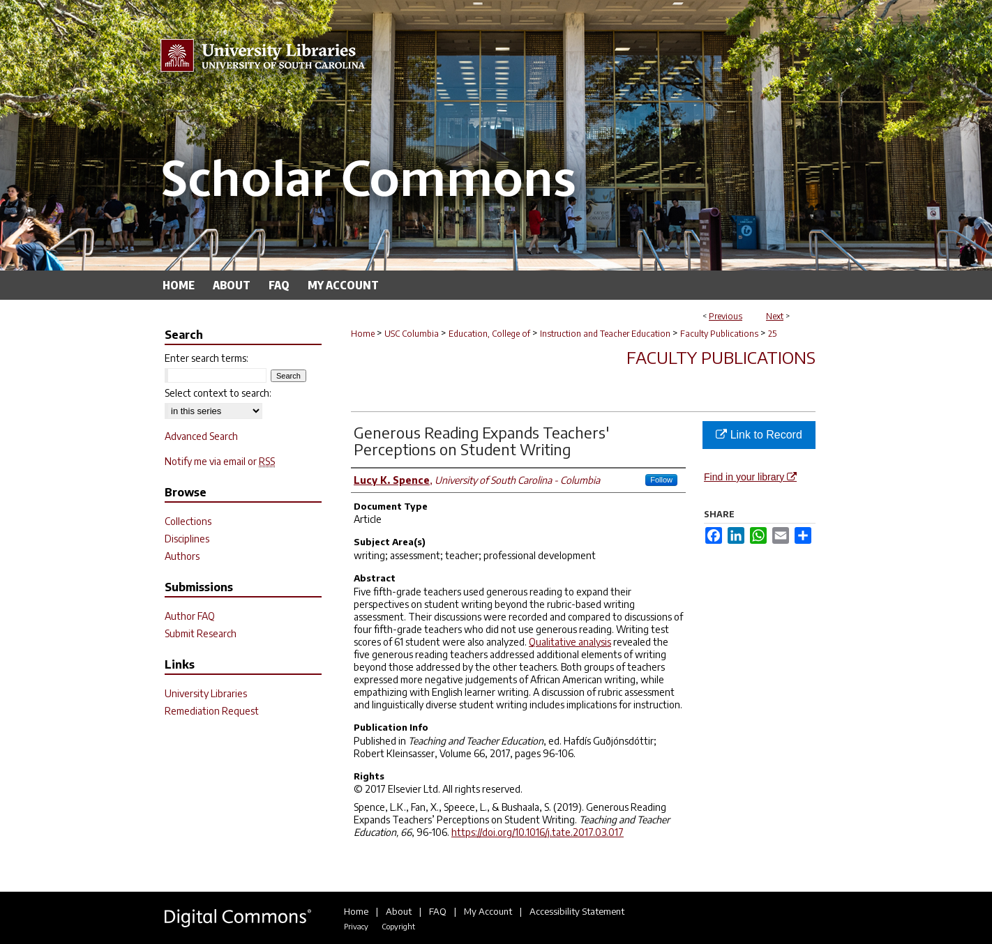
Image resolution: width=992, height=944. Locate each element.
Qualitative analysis (570, 642)
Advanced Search (201, 436)
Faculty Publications (719, 333)
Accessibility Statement (576, 911)
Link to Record (759, 435)
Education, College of (489, 333)
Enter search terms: (206, 358)
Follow (661, 479)
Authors (182, 556)
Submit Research (200, 633)
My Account (488, 911)
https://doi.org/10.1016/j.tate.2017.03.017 (537, 832)
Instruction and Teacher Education (605, 333)
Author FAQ (190, 616)
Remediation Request (212, 711)
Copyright (398, 926)
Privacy (356, 926)
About (399, 911)
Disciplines (187, 539)
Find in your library (750, 476)
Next (774, 316)
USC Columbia (411, 333)
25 (772, 333)
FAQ (437, 911)
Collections (188, 521)
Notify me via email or (220, 461)
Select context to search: (218, 393)
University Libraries (206, 693)
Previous (725, 316)
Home (363, 333)
